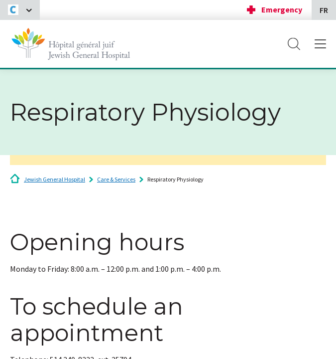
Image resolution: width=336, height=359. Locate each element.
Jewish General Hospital (54, 179)
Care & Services (116, 179)
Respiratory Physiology (175, 179)
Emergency (281, 9)
